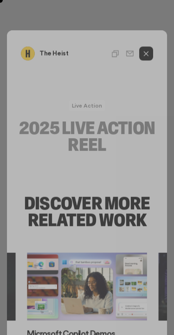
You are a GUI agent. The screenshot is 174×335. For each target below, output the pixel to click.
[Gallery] (87, 294)
